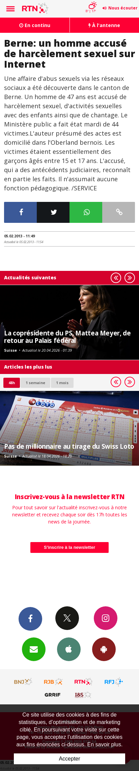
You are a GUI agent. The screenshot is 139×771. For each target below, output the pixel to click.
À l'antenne (104, 25)
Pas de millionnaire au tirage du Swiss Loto (69, 446)
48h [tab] (11, 382)
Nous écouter (123, 8)
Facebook (30, 618)
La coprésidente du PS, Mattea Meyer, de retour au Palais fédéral (67, 337)
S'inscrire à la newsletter (69, 547)
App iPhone (69, 648)
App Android (104, 648)
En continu (34, 25)
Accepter (69, 759)
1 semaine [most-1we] (35, 382)
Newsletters (34, 648)
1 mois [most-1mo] (62, 382)
